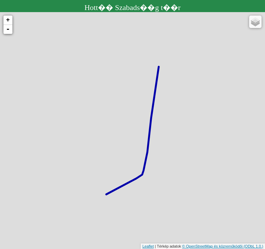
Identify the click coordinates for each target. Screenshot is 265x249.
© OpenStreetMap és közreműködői (213, 246)
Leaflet (148, 246)
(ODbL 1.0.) (253, 246)
